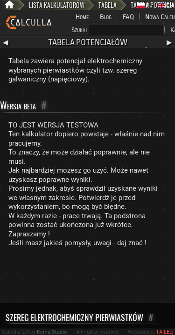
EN (165, 5)
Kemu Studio (52, 332)
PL (144, 5)
